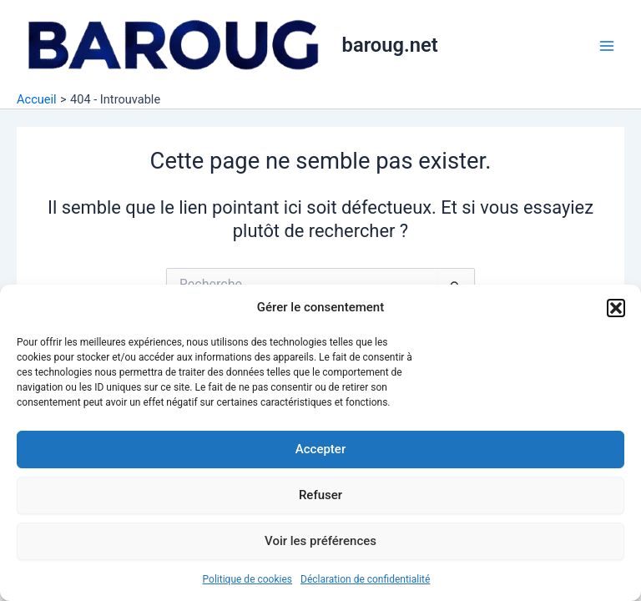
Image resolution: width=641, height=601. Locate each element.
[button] (616, 308)
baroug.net (390, 45)
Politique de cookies (247, 579)
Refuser (320, 495)
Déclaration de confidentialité (365, 579)
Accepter (320, 449)
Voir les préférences (320, 540)
